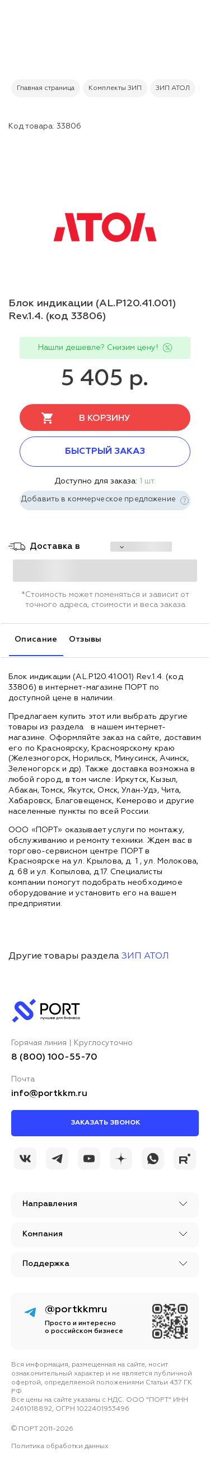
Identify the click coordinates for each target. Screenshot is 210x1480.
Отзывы (85, 639)
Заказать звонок (105, 1123)
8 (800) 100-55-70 (54, 1057)
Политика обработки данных (60, 1446)
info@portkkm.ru (49, 1093)
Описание (36, 639)
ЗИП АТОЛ (145, 956)
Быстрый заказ (105, 451)
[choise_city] (141, 547)
